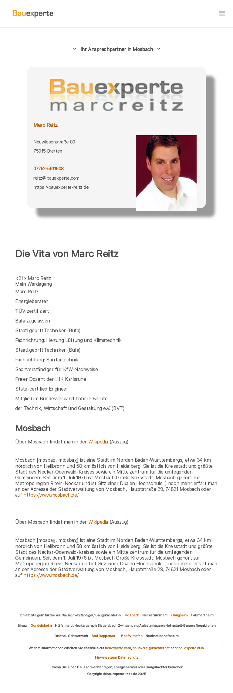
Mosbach (131, 615)
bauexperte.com (118, 648)
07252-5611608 (48, 168)
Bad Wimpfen (132, 636)
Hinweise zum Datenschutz (116, 657)
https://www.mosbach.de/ (50, 495)
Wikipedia (99, 442)
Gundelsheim (41, 625)
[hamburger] (222, 13)
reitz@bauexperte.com (56, 178)
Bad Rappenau (103, 636)
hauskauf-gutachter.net (151, 648)
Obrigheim (179, 615)
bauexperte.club (191, 648)
